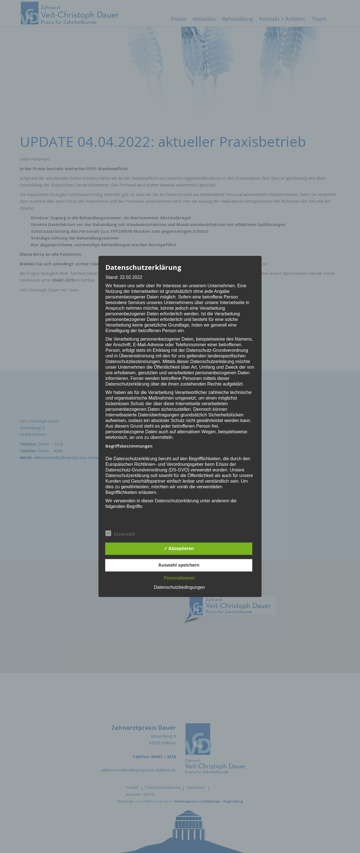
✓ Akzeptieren (179, 548)
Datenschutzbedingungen (179, 587)
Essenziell (120, 534)
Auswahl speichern (178, 565)
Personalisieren (179, 578)
